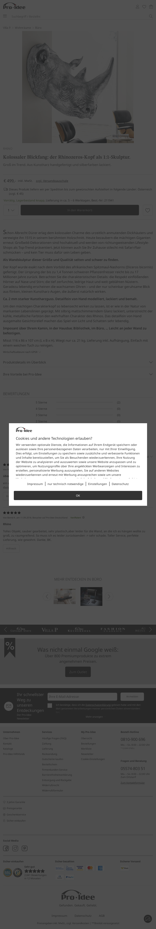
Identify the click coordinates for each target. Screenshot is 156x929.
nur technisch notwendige (65, 484)
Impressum (35, 484)
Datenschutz (120, 484)
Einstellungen (97, 484)
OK (78, 495)
